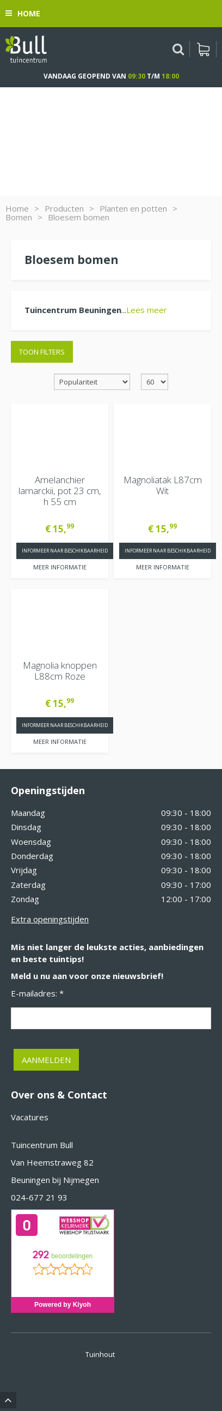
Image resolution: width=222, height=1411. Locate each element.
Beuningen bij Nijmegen (55, 1179)
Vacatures (29, 1117)
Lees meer (146, 309)
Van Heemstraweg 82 (52, 1162)
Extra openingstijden (50, 919)
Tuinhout (100, 1354)
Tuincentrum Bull (42, 1144)
